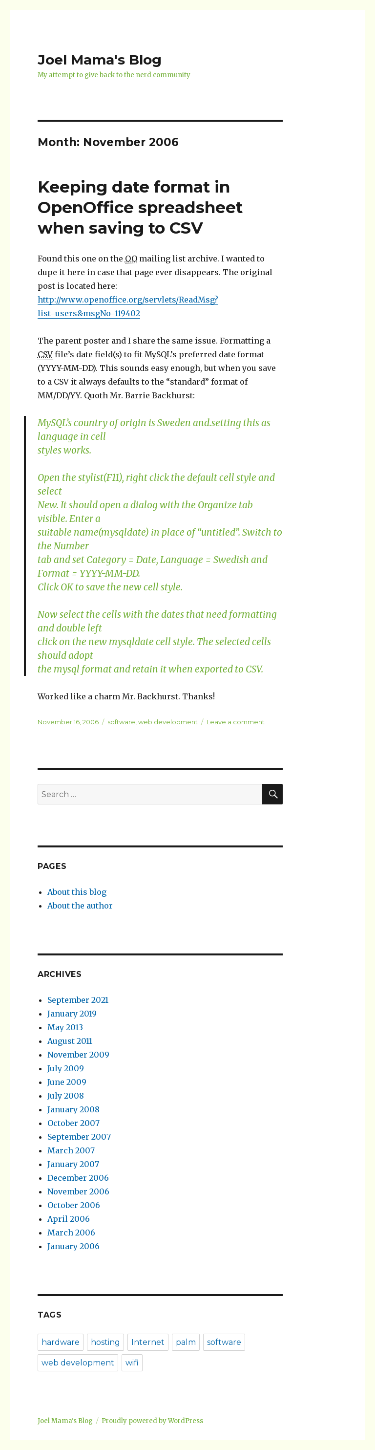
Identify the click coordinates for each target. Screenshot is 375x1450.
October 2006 (73, 1205)
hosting (105, 1342)
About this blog (76, 892)
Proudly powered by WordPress (152, 1421)
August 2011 (69, 1041)
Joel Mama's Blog (100, 59)
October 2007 (73, 1123)
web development (168, 722)
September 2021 (77, 1000)
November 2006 (78, 1191)
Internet (148, 1342)
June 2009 (66, 1082)
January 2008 (73, 1109)
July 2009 (65, 1068)
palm (186, 1342)
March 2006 (71, 1232)
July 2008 (65, 1096)
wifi (132, 1362)
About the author (80, 905)
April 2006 (68, 1219)
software (121, 722)
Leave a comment (236, 722)
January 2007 (73, 1164)
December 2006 (78, 1178)
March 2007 (71, 1150)
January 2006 (73, 1246)
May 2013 (65, 1027)
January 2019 (72, 1013)
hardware (61, 1342)
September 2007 (79, 1137)
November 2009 (78, 1055)
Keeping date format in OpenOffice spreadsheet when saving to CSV (140, 207)
